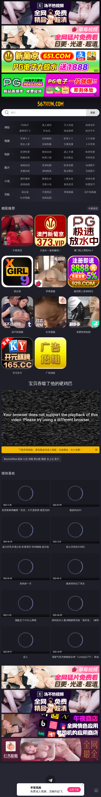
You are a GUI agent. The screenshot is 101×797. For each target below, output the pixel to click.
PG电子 (25, 125)
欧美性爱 (90, 151)
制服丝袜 (25, 157)
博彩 (7, 127)
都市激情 (25, 178)
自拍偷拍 (47, 138)
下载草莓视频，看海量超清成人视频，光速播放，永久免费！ (58, 450)
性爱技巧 (90, 184)
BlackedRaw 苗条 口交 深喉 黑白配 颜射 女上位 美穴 (31, 459)
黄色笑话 (68, 184)
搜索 (92, 112)
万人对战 (68, 125)
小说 (7, 181)
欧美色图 (68, 165)
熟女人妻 (25, 144)
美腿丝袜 (25, 170)
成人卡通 (68, 151)
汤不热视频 (90, 192)
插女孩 (25, 192)
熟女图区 (68, 170)
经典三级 (47, 157)
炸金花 (46, 130)
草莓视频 (68, 192)
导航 (7, 194)
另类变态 (90, 157)
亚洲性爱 (25, 151)
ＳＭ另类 (90, 144)
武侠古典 (90, 178)
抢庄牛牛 (90, 130)
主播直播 (68, 144)
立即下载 (74, 789)
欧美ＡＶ (68, 138)
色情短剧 (47, 197)
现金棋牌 (68, 130)
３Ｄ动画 (90, 138)
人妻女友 (68, 178)
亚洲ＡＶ (25, 138)
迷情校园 (25, 184)
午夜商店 (47, 192)
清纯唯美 (47, 170)
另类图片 (90, 170)
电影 (7, 154)
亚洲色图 (47, 165)
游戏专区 (90, 125)
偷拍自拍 (47, 151)
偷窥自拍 (25, 165)
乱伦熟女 (68, 157)
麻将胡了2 (25, 130)
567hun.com (50, 104)
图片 (7, 167)
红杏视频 (25, 197)
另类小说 (47, 184)
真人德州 (47, 125)
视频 (7, 141)
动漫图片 (90, 165)
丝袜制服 (47, 144)
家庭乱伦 (47, 178)
